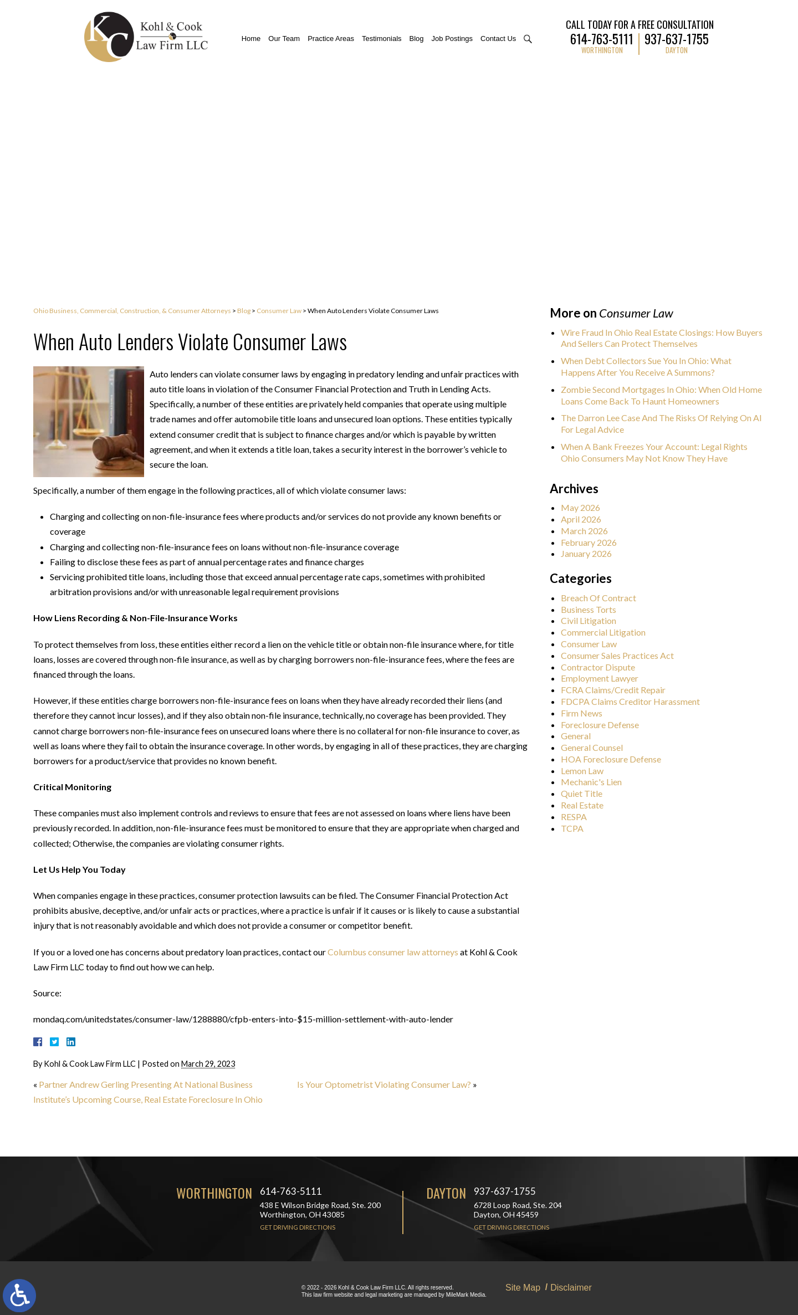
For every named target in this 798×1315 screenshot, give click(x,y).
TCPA (578, 828)
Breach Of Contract (604, 597)
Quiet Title (587, 793)
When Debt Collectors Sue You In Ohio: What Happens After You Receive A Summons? (652, 366)
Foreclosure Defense (606, 724)
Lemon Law (588, 770)
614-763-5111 (601, 37)
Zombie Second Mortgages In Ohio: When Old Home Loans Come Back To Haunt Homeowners (667, 395)
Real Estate (588, 805)
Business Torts (594, 609)
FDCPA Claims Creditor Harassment (636, 701)
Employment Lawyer (605, 678)
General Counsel (598, 747)
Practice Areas (331, 38)
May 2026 (586, 507)
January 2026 (592, 553)
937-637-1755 (676, 37)
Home (251, 38)
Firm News (587, 713)
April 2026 (587, 519)
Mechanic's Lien (597, 781)
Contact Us (498, 38)
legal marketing (384, 1295)
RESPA (580, 816)
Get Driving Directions (297, 1227)
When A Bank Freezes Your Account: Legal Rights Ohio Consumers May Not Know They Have (660, 452)
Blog (417, 38)
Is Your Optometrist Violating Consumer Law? (384, 1084)
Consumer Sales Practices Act (623, 655)
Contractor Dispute (604, 667)
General (582, 735)
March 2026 (590, 530)
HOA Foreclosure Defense (617, 759)
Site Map (522, 1287)
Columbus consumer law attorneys (393, 951)
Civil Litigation (594, 620)
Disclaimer (571, 1287)
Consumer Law (279, 310)
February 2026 (595, 542)
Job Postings (452, 38)
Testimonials (382, 38)
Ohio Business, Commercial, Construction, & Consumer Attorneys (132, 310)
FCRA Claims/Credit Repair (619, 689)
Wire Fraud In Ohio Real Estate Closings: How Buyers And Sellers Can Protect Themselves (668, 338)
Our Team (284, 38)
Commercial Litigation (609, 632)
